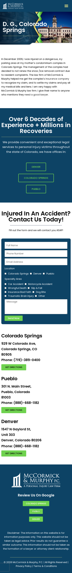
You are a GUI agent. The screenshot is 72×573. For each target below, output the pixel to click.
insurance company (57, 78)
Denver (37, 273)
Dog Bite (41, 292)
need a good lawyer (36, 94)
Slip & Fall (36, 288)
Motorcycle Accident (40, 284)
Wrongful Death (17, 288)
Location (10, 268)
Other (41, 296)
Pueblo (50, 273)
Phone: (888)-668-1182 (20, 402)
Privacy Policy (24, 566)
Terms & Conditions (45, 566)
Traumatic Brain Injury (21, 296)
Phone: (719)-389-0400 (20, 360)
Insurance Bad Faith (19, 292)
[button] (66, 6)
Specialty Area (13, 279)
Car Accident (15, 284)
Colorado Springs (18, 273)
